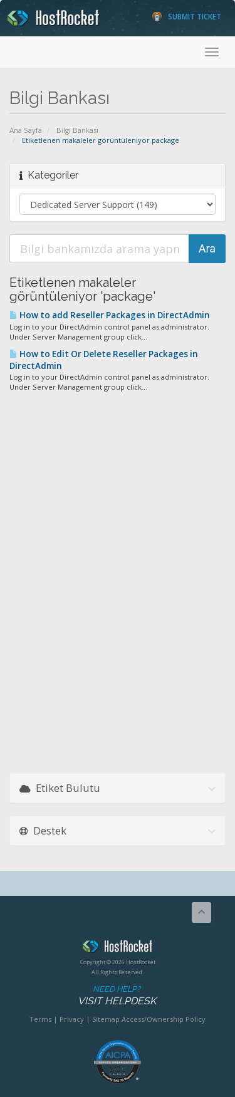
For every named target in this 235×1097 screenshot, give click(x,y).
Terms (40, 1019)
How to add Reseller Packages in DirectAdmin (109, 315)
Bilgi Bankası (77, 130)
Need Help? (116, 995)
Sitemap (106, 1019)
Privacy (72, 1019)
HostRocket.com (117, 948)
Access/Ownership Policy (164, 1019)
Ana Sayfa (25, 130)
